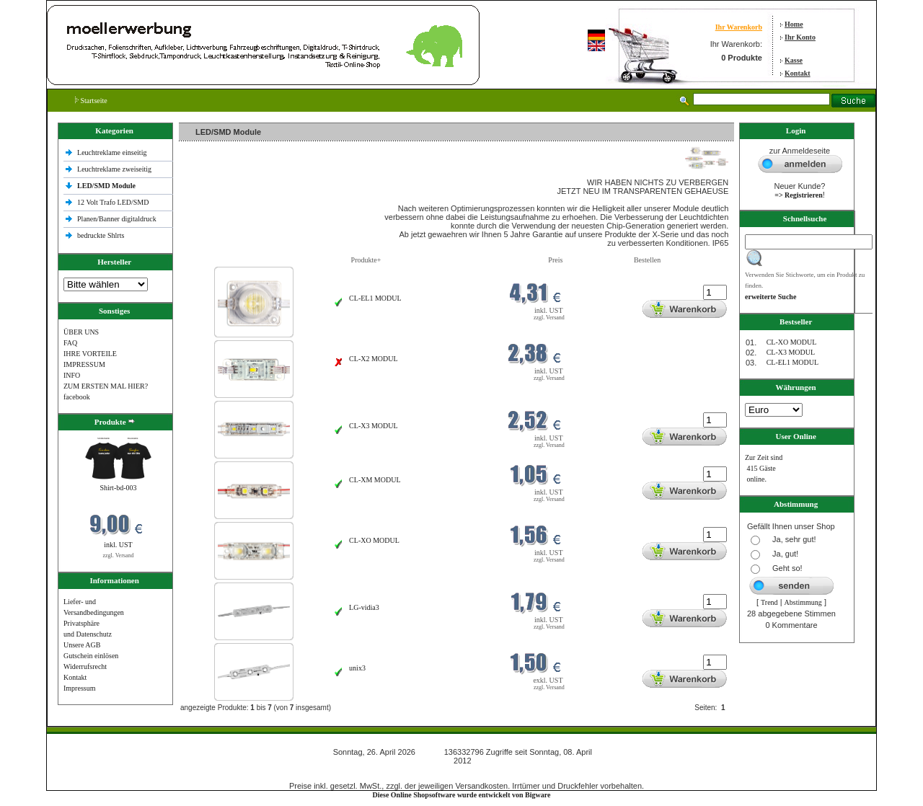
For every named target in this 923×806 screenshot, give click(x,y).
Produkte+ (366, 260)
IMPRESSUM (84, 364)
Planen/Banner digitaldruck (116, 219)
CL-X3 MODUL (373, 426)
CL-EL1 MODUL (375, 298)
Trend (769, 602)
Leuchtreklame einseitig (113, 152)
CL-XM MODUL (374, 480)
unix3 (357, 668)
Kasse (794, 60)
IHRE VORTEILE (90, 354)
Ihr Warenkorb (738, 27)
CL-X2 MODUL (373, 359)
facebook (76, 397)
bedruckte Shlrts (100, 235)
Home (794, 24)
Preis (555, 260)
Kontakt (798, 73)
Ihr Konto (800, 37)
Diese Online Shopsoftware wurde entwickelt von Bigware (462, 795)
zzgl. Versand (118, 555)
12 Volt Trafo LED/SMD (113, 202)
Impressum (79, 688)
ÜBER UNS (81, 332)
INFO (71, 375)
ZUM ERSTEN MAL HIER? (105, 386)
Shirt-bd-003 (118, 488)
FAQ (70, 343)
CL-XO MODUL (374, 540)
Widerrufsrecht (85, 666)
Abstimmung (803, 602)
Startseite (91, 101)
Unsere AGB (81, 645)
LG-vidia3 (364, 607)
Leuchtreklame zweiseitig (115, 169)
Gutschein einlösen (90, 656)
